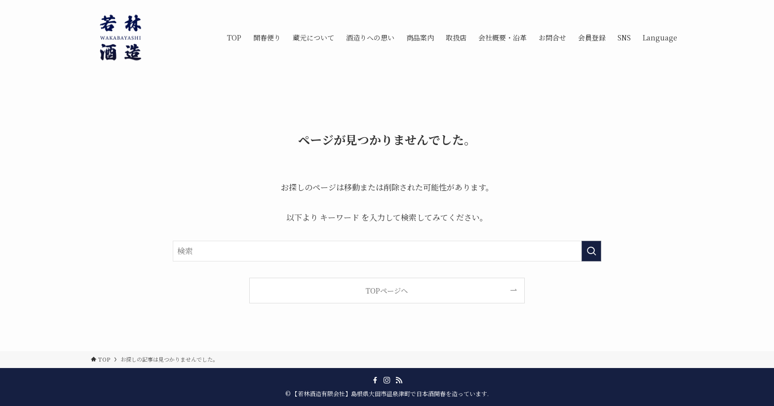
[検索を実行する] (591, 251)
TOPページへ (387, 290)
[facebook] (375, 380)
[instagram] (387, 380)
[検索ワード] (387, 251)
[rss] (398, 380)
